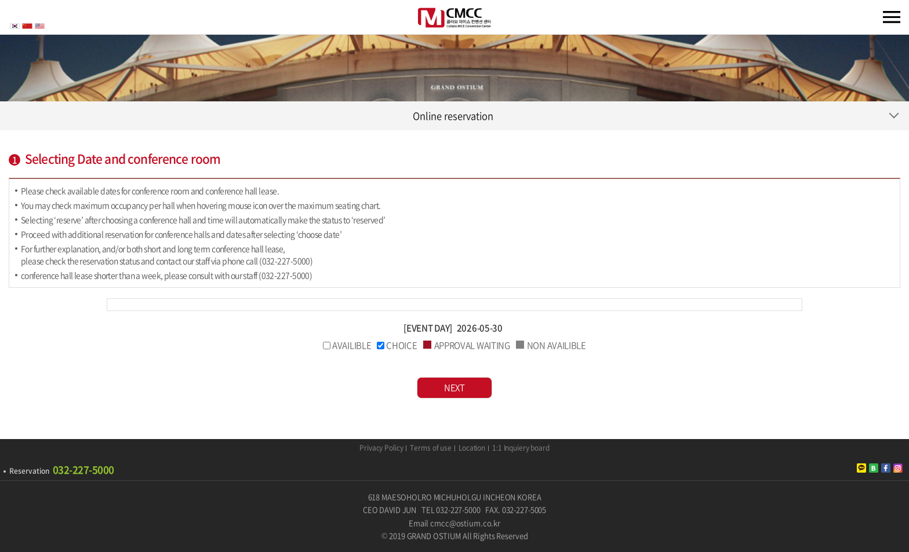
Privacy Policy (381, 448)
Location (472, 448)
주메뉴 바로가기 (0, 0)
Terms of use (431, 448)
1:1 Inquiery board (521, 448)
